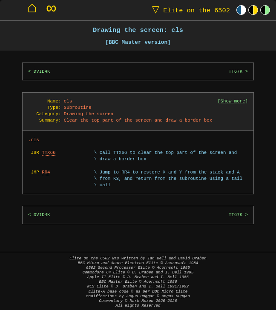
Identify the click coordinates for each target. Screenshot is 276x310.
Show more (233, 101)
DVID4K (42, 71)
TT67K (235, 71)
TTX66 (48, 153)
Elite (189, 10)
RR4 (46, 172)
